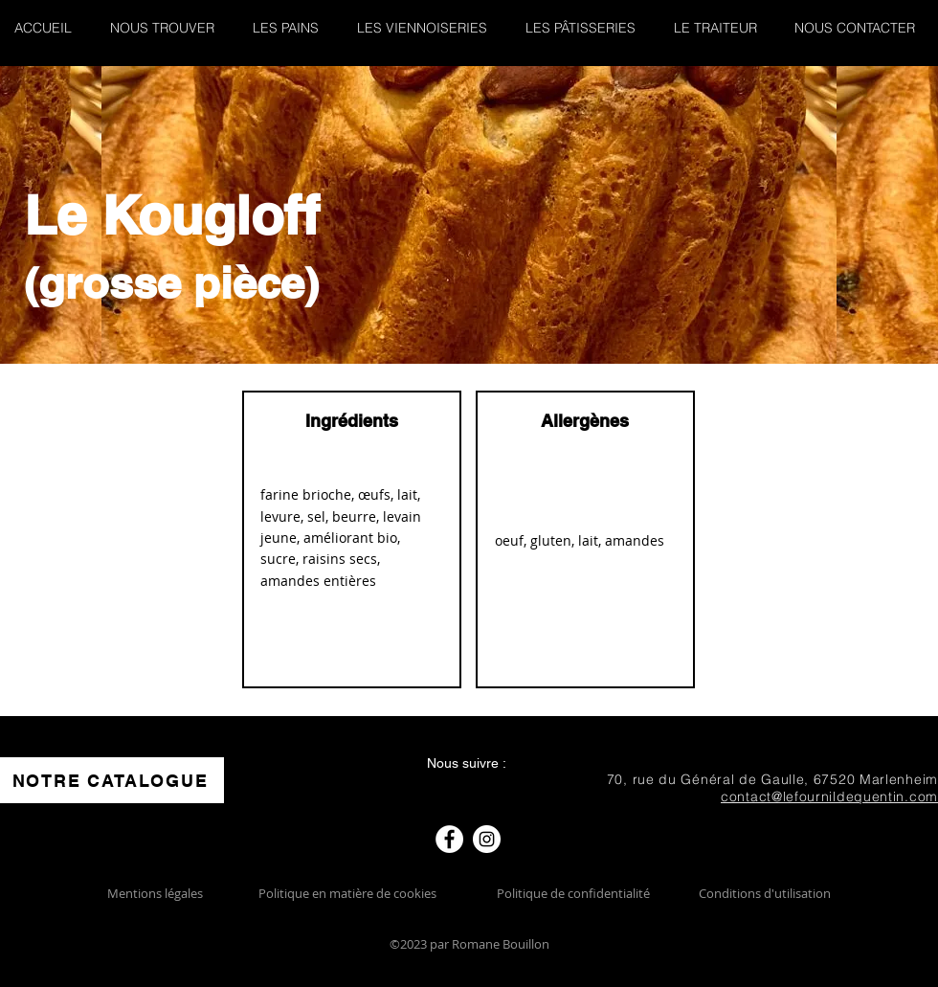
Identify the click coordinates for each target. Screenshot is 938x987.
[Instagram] (487, 839)
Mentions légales (155, 893)
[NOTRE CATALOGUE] (112, 780)
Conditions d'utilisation (765, 893)
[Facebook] (449, 839)
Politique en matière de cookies (348, 893)
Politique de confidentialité (573, 893)
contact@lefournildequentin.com (829, 796)
